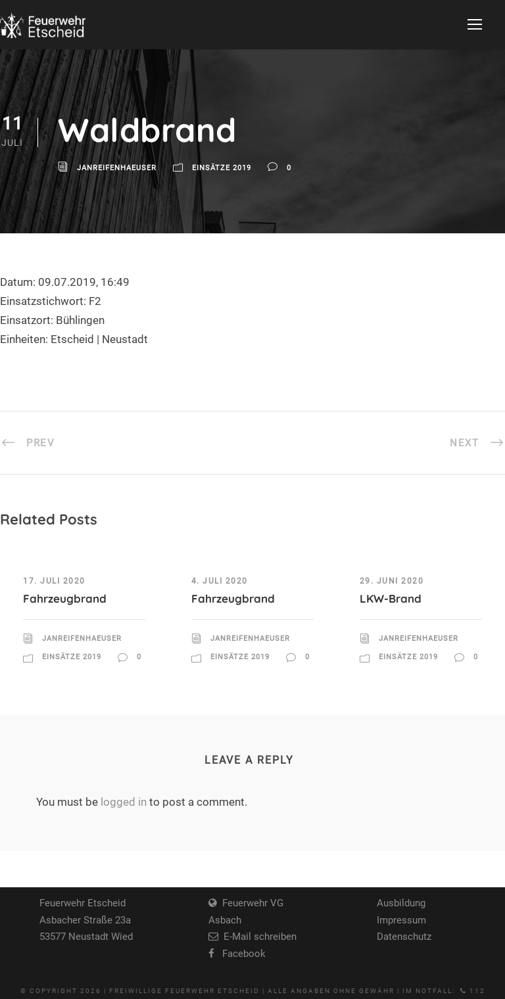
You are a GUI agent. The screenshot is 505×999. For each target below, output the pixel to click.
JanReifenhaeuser (116, 168)
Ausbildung (401, 903)
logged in (124, 801)
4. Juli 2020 (219, 581)
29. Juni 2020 (392, 581)
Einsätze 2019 (221, 168)
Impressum (401, 920)
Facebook (240, 954)
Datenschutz (404, 936)
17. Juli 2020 (54, 581)
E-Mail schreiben (257, 936)
